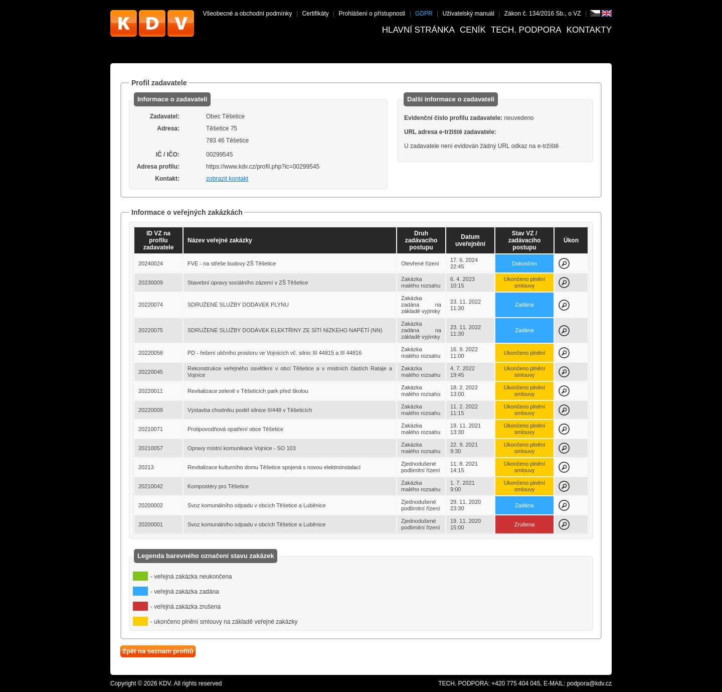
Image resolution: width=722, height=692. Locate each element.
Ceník (473, 30)
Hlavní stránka (418, 30)
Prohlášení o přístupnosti (372, 13)
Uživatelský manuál (468, 13)
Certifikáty (315, 13)
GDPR (424, 13)
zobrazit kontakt (227, 178)
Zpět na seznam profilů (158, 651)
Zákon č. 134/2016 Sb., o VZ (542, 13)
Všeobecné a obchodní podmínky (247, 13)
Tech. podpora (526, 30)
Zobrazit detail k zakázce (564, 263)
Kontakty (589, 30)
